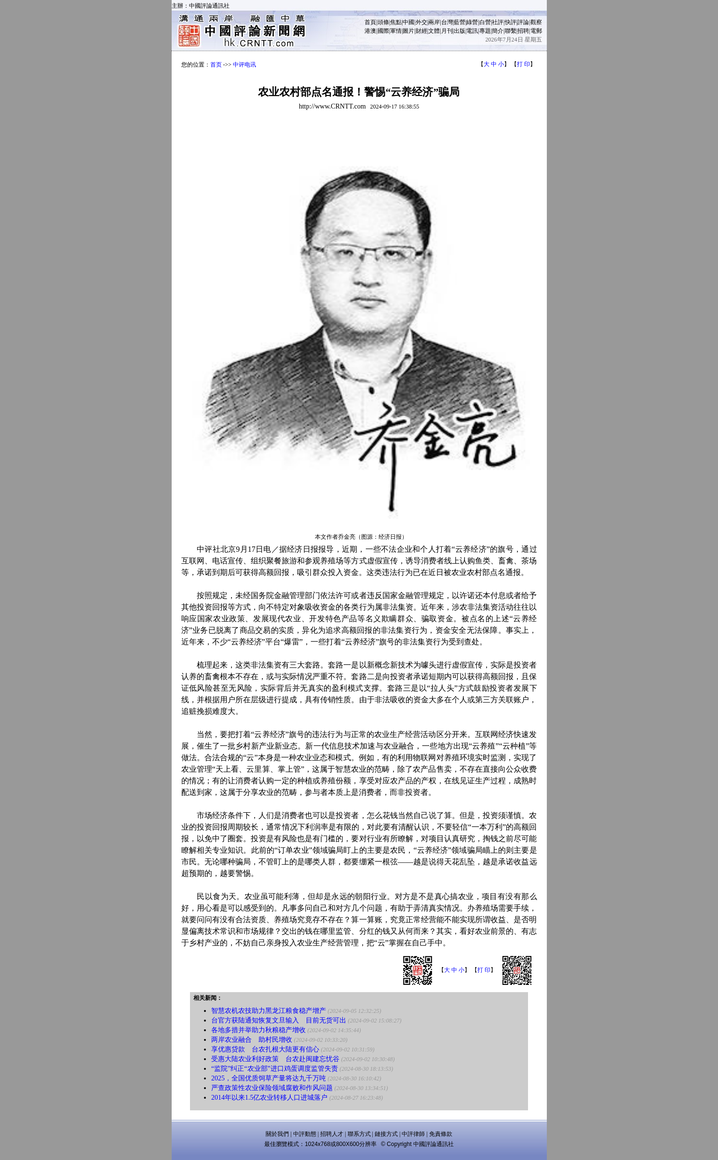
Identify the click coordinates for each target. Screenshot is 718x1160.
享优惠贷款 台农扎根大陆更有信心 (265, 1049)
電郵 (536, 30)
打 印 (523, 64)
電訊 (472, 30)
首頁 (370, 22)
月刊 (447, 30)
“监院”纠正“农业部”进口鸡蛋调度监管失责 (274, 1068)
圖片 (408, 30)
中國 (408, 22)
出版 (459, 30)
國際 (383, 30)
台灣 (447, 22)
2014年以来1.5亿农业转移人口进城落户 (269, 1097)
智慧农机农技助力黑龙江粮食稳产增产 (268, 1010)
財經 (421, 30)
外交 (421, 22)
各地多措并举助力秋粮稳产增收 (258, 1030)
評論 (523, 22)
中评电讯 (244, 64)
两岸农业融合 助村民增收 (251, 1039)
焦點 (396, 22)
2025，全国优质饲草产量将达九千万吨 (268, 1078)
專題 (485, 30)
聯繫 (510, 30)
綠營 (472, 22)
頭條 (383, 22)
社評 (497, 22)
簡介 (497, 30)
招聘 (523, 30)
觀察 (536, 22)
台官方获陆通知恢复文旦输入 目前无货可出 (278, 1020)
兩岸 (434, 22)
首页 (216, 64)
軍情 (396, 30)
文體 (434, 30)
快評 (510, 22)
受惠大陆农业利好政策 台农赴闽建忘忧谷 (275, 1059)
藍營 (459, 22)
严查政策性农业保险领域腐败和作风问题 (272, 1088)
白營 (485, 22)
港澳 (370, 30)
